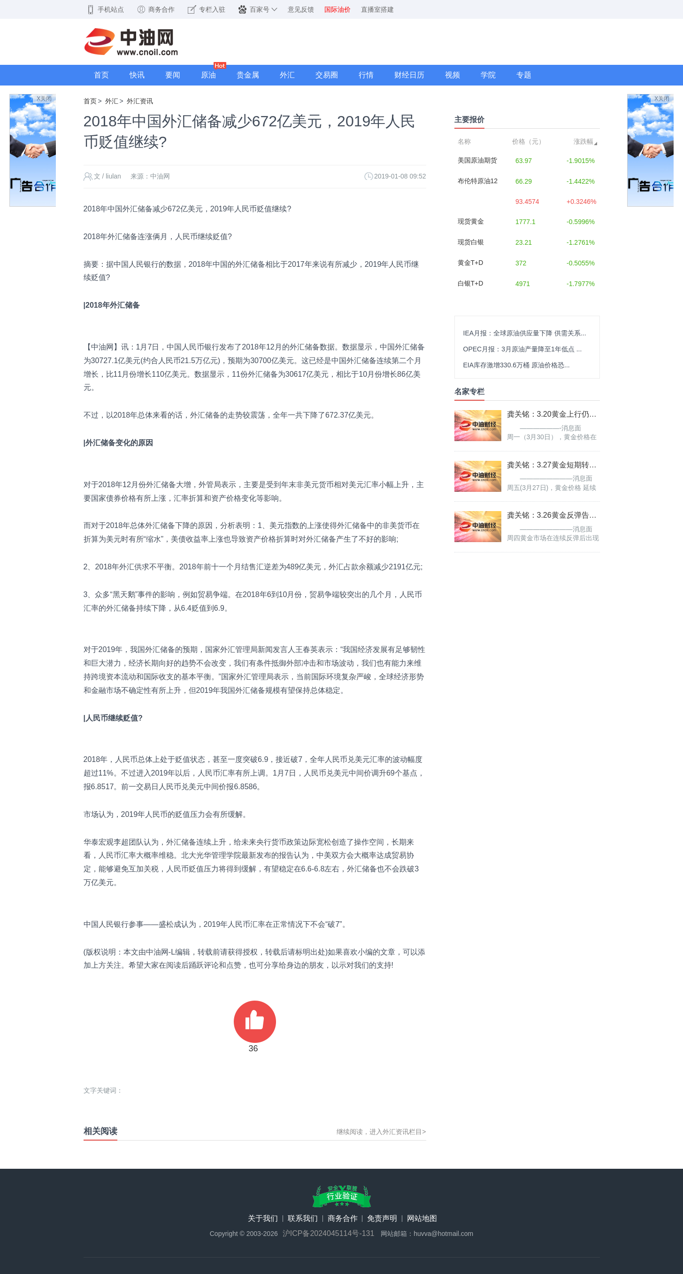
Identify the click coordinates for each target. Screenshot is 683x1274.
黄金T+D (470, 262)
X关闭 (44, 98)
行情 (366, 75)
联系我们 (303, 1218)
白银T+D (470, 283)
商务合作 (343, 1218)
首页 (101, 75)
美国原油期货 (477, 160)
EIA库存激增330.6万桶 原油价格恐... (516, 365)
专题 (523, 75)
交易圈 (326, 75)
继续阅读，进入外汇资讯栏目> (381, 1131)
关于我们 (263, 1218)
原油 (208, 75)
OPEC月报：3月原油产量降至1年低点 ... (522, 349)
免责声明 (382, 1218)
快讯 (137, 75)
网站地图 (422, 1218)
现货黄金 (471, 221)
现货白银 (471, 242)
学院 (488, 75)
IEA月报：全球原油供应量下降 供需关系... (524, 333)
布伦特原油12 (478, 181)
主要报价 (469, 120)
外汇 (287, 75)
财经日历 (409, 75)
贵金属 (248, 75)
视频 (452, 75)
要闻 (172, 75)
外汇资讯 (140, 101)
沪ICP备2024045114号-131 (329, 1233)
